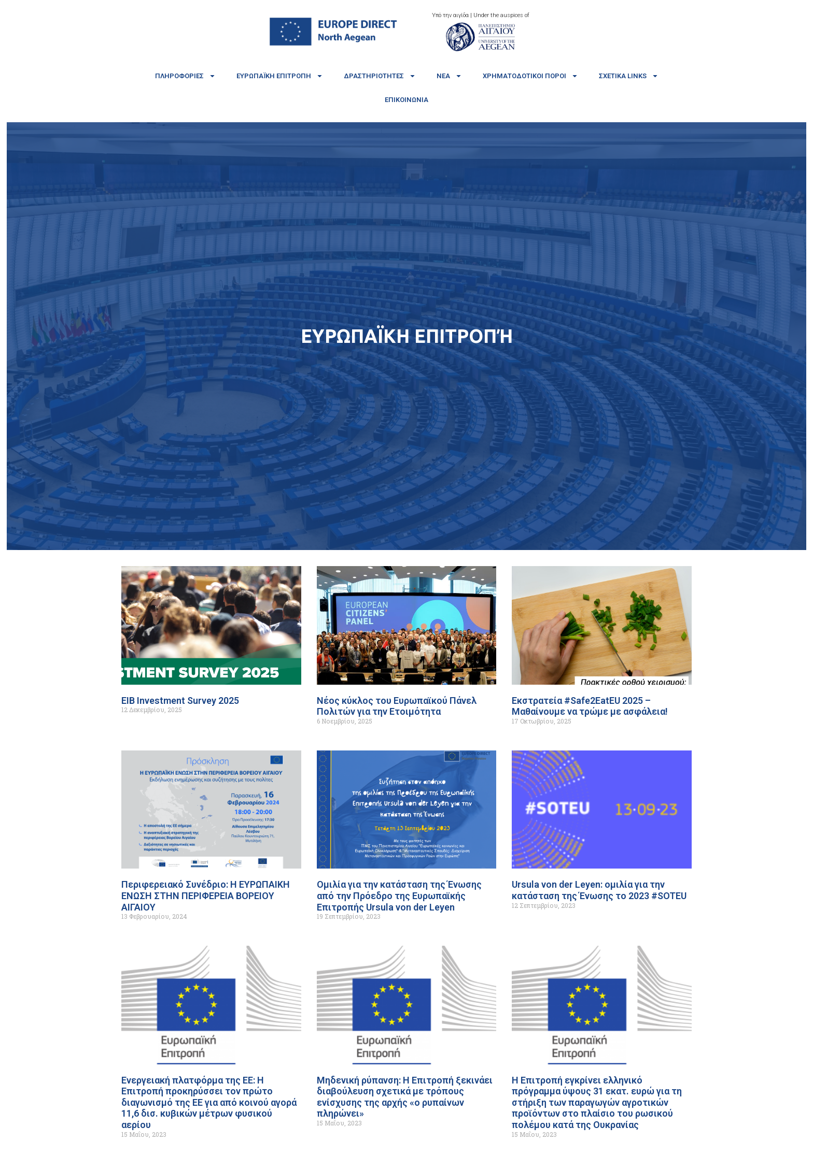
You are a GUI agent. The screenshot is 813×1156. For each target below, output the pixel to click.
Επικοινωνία (406, 100)
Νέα (449, 75)
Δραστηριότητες (380, 75)
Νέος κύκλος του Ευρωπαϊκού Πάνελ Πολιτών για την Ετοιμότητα (396, 706)
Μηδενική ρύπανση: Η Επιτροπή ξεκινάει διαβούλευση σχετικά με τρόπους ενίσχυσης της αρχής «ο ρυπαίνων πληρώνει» (405, 1097)
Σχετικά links (628, 75)
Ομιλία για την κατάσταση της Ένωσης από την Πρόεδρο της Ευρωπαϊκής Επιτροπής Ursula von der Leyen (399, 895)
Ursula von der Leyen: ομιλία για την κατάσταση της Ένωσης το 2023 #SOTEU (599, 890)
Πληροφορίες (185, 75)
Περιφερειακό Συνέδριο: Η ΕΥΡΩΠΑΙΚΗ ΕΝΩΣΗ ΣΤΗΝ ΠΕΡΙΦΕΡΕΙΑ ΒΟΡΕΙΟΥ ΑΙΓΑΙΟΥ (205, 895)
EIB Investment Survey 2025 (180, 700)
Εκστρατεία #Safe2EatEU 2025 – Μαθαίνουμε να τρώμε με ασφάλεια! (590, 706)
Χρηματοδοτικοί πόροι (530, 75)
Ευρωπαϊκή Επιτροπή (279, 75)
